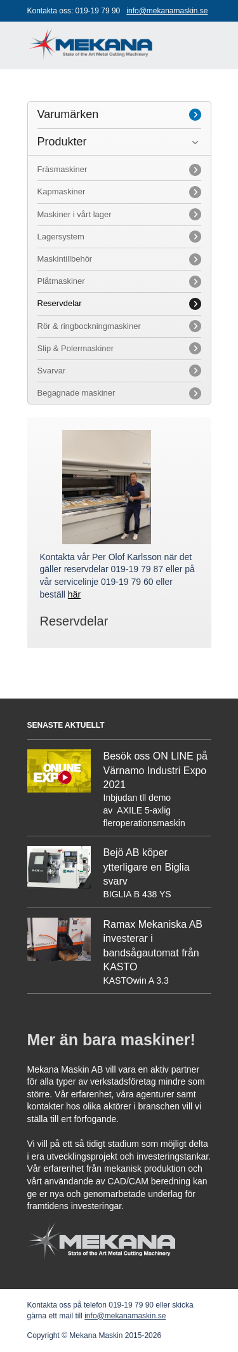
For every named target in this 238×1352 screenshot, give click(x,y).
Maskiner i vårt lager (74, 214)
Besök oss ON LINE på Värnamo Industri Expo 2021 (155, 770)
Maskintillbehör (65, 259)
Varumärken (68, 114)
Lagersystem (60, 236)
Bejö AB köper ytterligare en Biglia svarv (146, 867)
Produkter (62, 141)
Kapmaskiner (61, 191)
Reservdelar (59, 303)
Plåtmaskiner (61, 281)
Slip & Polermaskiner (75, 348)
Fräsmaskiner (62, 169)
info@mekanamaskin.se (167, 10)
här (74, 594)
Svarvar (51, 370)
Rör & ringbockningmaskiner (89, 326)
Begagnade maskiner (76, 393)
